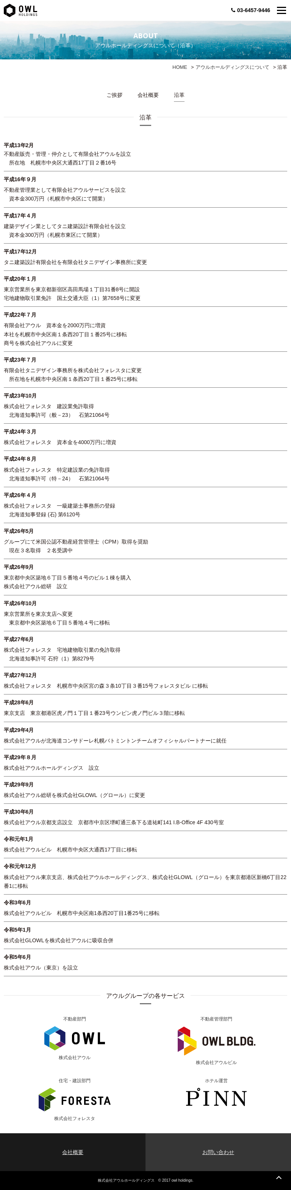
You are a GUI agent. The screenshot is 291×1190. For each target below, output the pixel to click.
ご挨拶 (114, 95)
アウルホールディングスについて (232, 67)
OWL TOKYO (20, 10)
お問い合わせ (218, 1152)
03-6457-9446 (250, 10)
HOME (179, 67)
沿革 (179, 95)
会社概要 (148, 95)
